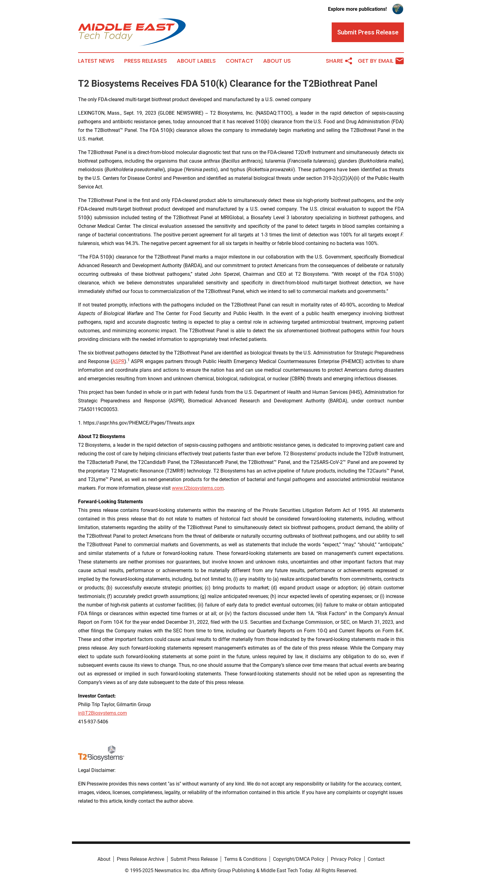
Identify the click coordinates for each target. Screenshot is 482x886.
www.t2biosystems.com (198, 488)
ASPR (118, 361)
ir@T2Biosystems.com (102, 713)
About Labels (196, 60)
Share (339, 61)
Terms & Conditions (245, 859)
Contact (239, 60)
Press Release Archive (140, 859)
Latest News (96, 60)
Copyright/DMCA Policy (298, 859)
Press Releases (145, 60)
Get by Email (381, 61)
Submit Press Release (194, 859)
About (103, 859)
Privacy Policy (346, 859)
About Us (277, 60)
